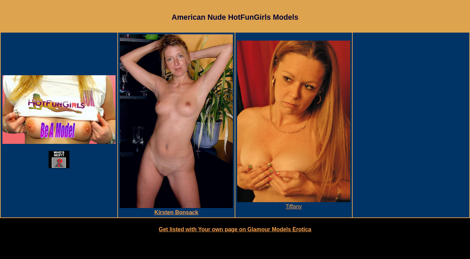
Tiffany (293, 203)
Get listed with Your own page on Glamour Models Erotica (235, 229)
